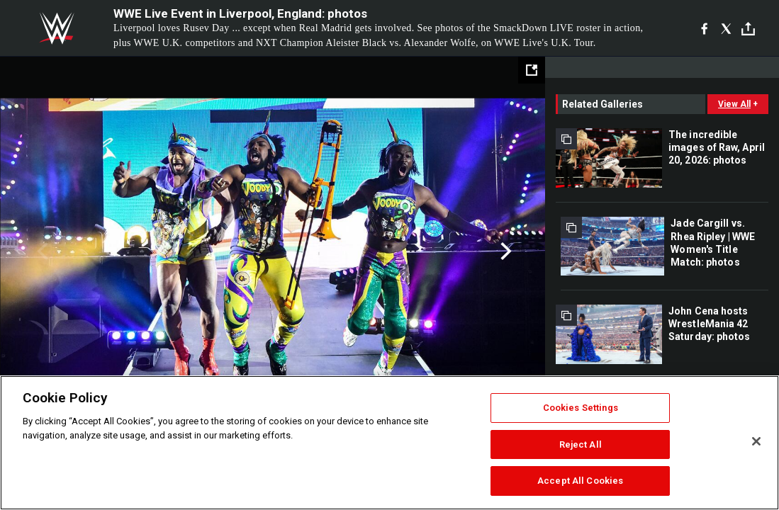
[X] (726, 28)
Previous (40, 251)
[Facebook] (704, 28)
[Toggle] (748, 28)
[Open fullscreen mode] (531, 70)
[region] (389, 442)
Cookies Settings (580, 407)
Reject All (580, 444)
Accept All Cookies (580, 480)
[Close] (756, 441)
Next (504, 251)
